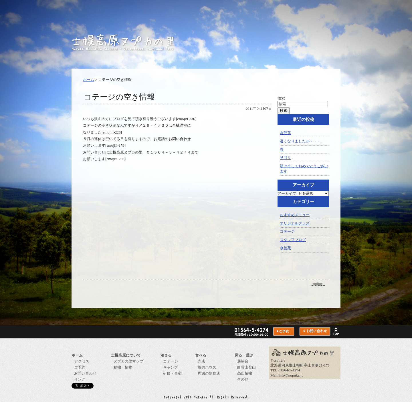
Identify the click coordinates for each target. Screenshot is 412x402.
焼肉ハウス (207, 367)
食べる (200, 355)
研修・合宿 (172, 373)
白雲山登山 (246, 367)
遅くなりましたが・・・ (300, 141)
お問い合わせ (85, 373)
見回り (285, 158)
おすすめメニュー (295, 215)
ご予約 (79, 367)
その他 (242, 379)
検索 (281, 98)
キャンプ (170, 367)
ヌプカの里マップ (128, 361)
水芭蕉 (285, 133)
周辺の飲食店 (209, 373)
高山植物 (244, 373)
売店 (201, 361)
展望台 (242, 361)
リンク (79, 379)
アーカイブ (287, 193)
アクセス (81, 361)
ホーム (88, 79)
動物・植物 (123, 367)
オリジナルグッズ (295, 223)
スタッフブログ (293, 240)
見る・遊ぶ (244, 355)
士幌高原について (126, 355)
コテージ (287, 231)
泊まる (166, 355)
